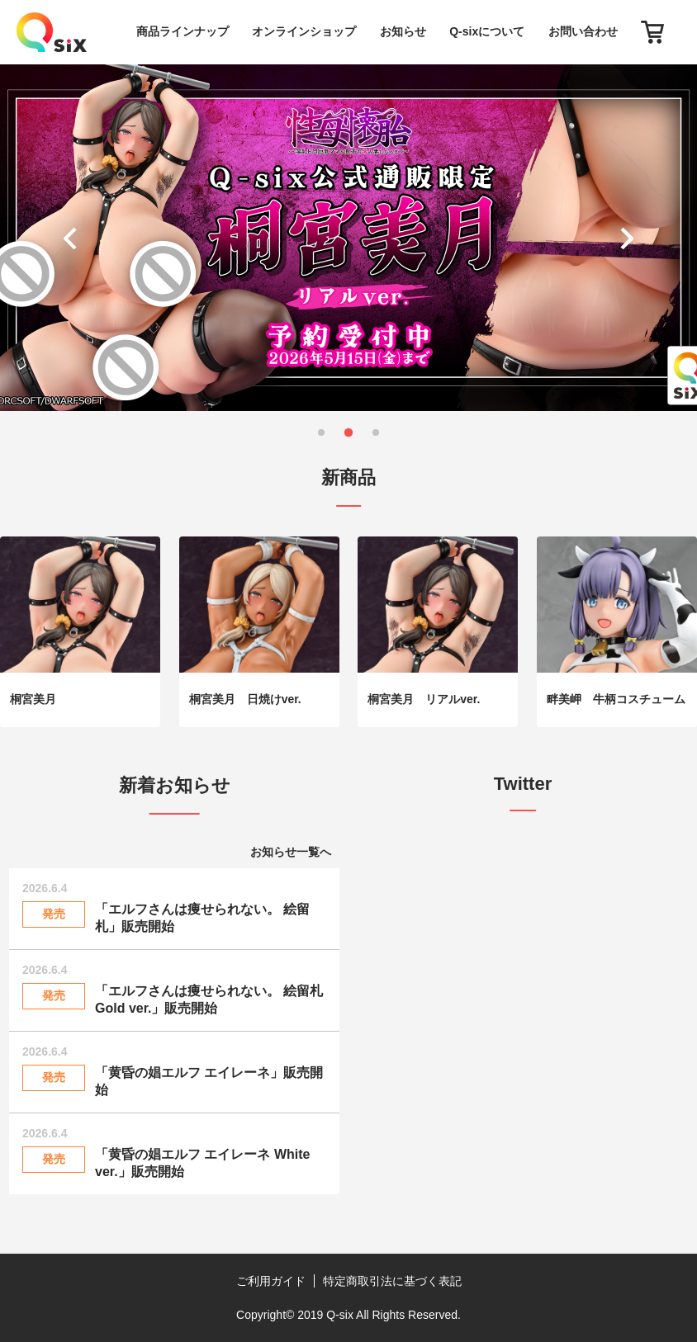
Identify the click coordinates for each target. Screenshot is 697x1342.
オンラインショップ (304, 31)
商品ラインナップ (182, 31)
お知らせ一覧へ (290, 851)
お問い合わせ (583, 31)
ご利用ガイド (271, 1281)
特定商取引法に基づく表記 (392, 1281)
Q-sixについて (486, 31)
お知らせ (403, 31)
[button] (74, 238)
